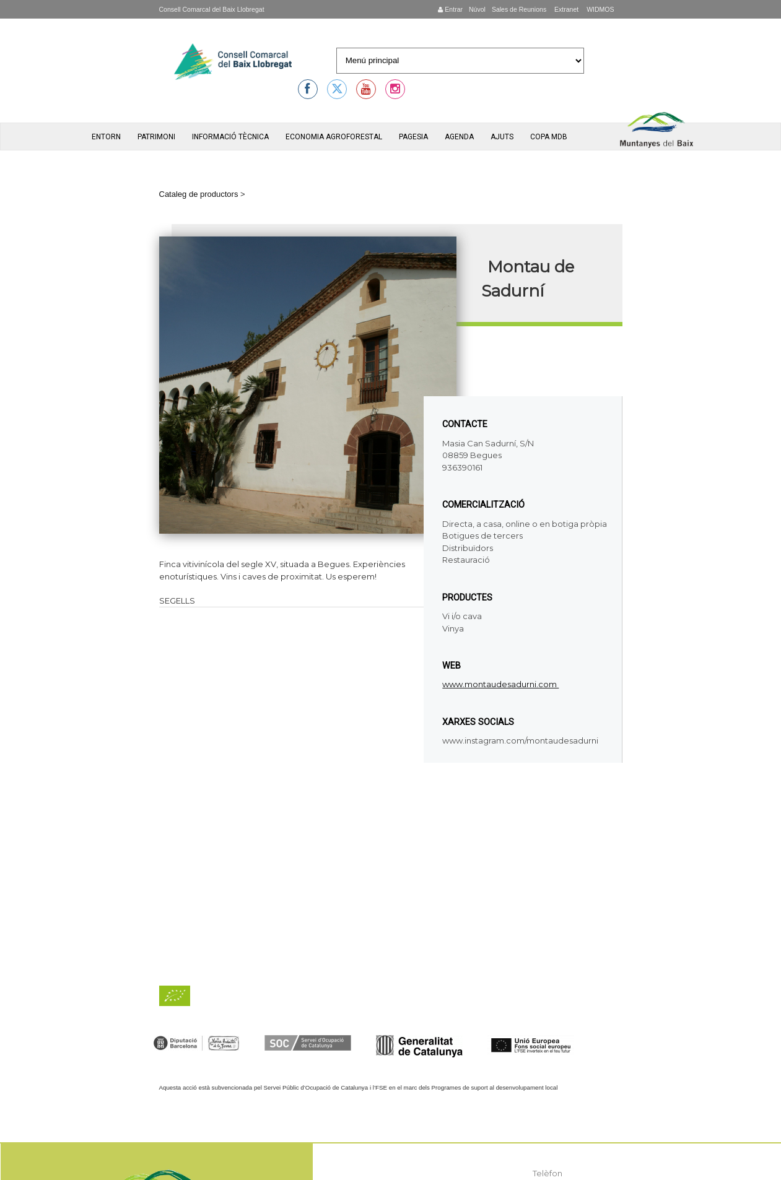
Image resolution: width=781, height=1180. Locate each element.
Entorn (106, 136)
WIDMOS (599, 9)
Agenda (459, 136)
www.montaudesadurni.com (500, 684)
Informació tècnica (230, 136)
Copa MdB (548, 136)
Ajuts (502, 136)
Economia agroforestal (334, 136)
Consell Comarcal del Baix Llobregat (211, 9)
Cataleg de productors (198, 194)
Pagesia (413, 136)
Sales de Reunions (519, 9)
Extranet (565, 9)
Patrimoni (156, 136)
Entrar (450, 9)
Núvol (477, 9)
